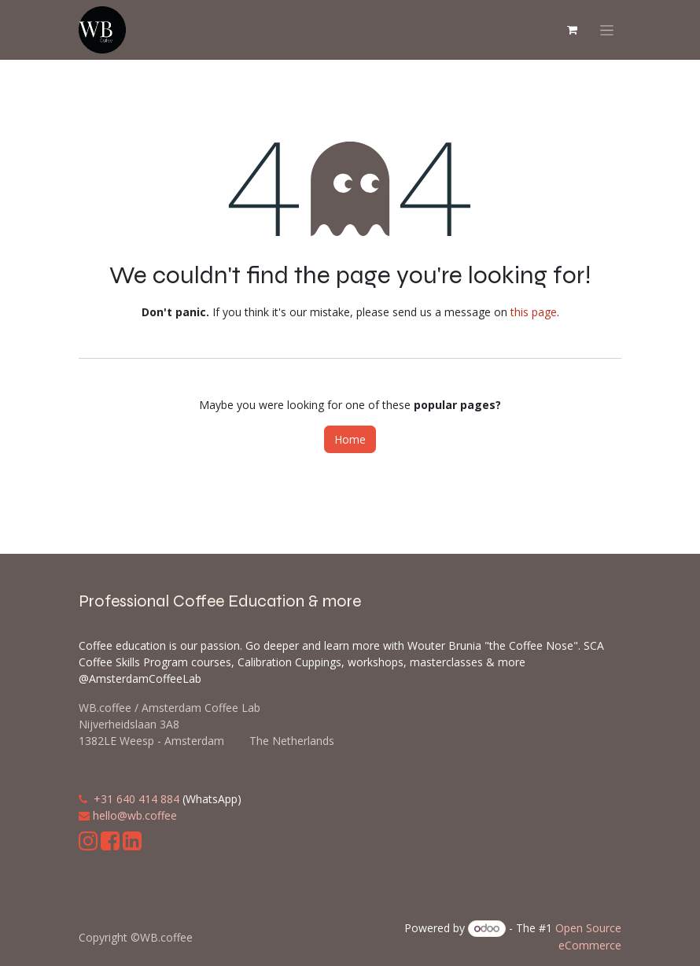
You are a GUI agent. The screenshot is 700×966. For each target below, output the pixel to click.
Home (350, 439)
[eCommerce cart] (572, 30)
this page (533, 311)
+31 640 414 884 (136, 798)
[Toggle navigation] (606, 30)
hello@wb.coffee (135, 815)
